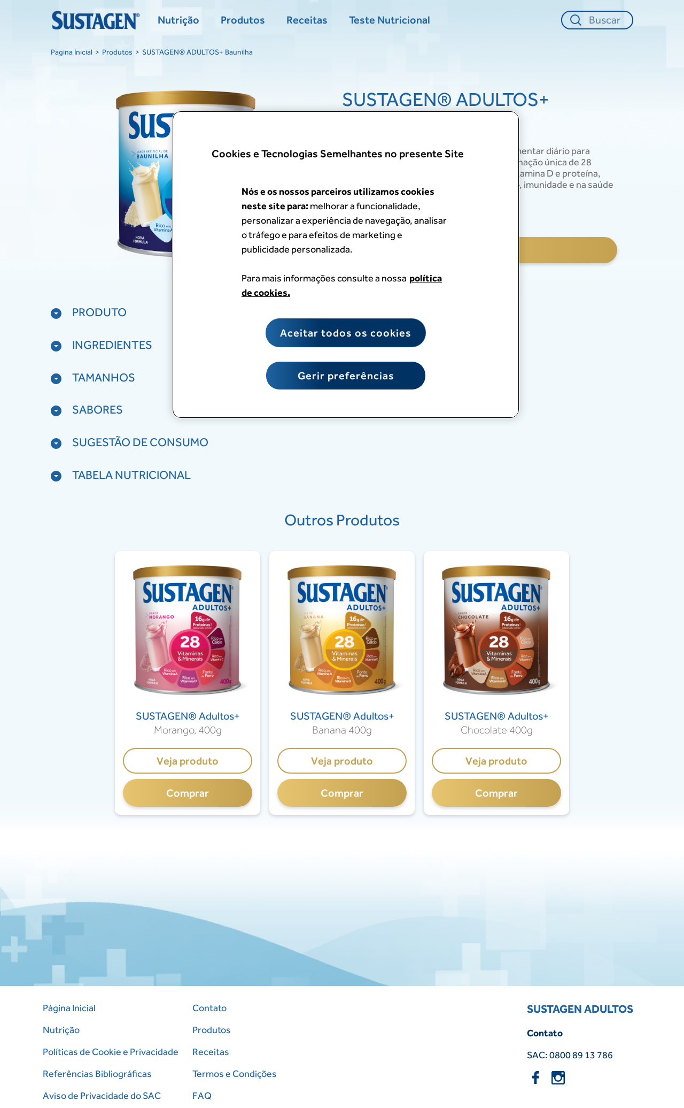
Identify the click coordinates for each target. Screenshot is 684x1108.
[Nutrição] (178, 20)
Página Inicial (69, 1007)
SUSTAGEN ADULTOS (580, 1008)
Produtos (117, 52)
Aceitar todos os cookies (345, 332)
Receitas (210, 1051)
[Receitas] (307, 20)
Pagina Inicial (71, 52)
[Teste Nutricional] (389, 20)
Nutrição (61, 1029)
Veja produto (188, 760)
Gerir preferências (346, 375)
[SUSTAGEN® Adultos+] (187, 716)
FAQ (202, 1095)
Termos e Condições (234, 1073)
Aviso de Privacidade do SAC (102, 1095)
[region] (345, 264)
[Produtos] (243, 20)
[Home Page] (97, 20)
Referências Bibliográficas (97, 1073)
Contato (209, 1007)
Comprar (187, 792)
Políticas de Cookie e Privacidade (110, 1051)
